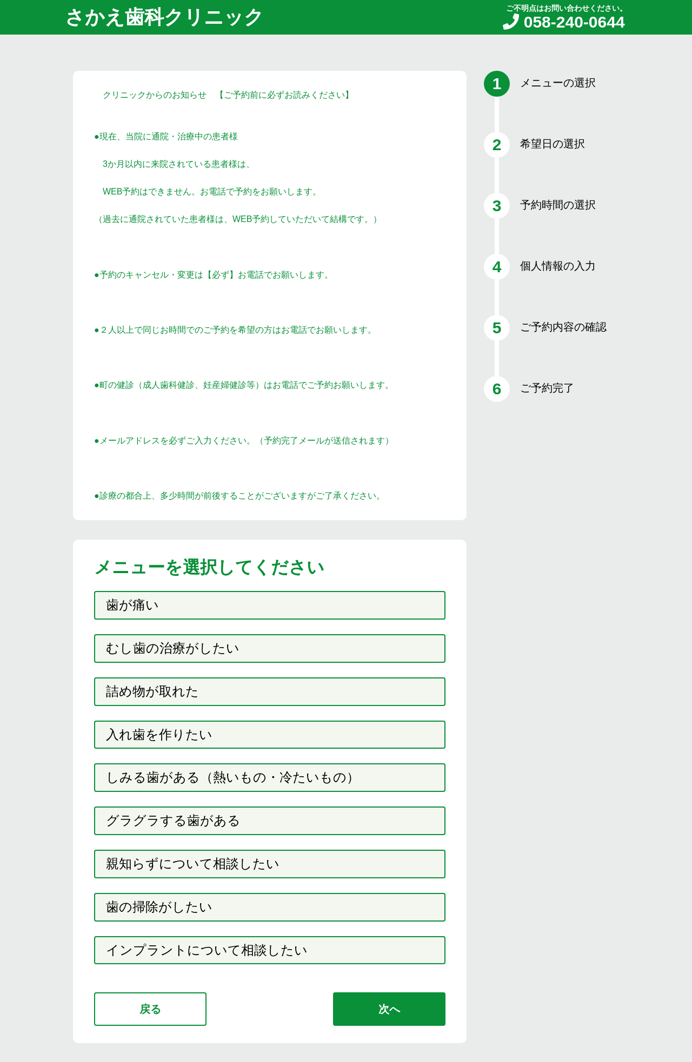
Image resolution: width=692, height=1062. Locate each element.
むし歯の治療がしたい (172, 648)
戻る (150, 1009)
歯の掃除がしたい (159, 906)
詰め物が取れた (152, 691)
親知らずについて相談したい (193, 863)
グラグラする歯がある (173, 820)
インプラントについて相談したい (207, 950)
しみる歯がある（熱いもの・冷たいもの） (233, 777)
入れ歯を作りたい (159, 734)
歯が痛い (132, 604)
